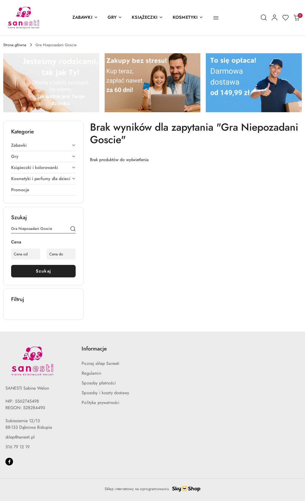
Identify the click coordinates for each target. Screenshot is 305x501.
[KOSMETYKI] (188, 17)
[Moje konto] (274, 17)
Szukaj (43, 271)
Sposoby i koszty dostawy (105, 393)
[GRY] (114, 17)
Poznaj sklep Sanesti (100, 363)
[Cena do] (61, 254)
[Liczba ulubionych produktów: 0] (285, 17)
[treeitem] (43, 145)
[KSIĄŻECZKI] (147, 17)
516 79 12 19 (17, 447)
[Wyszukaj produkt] (43, 229)
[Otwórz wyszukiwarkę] (263, 17)
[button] (216, 17)
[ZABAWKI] (85, 17)
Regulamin (91, 373)
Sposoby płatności (99, 383)
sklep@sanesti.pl (20, 437)
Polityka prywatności (100, 402)
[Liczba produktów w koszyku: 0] (296, 17)
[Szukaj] (73, 230)
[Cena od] (25, 254)
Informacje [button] (94, 349)
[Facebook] (9, 461)
